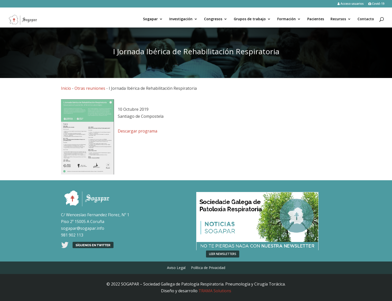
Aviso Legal (176, 268)
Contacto (366, 19)
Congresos (213, 19)
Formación (286, 19)
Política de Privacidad (208, 268)
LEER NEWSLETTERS (222, 254)
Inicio (66, 88)
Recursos (338, 19)
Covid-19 (376, 4)
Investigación (180, 19)
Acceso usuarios (351, 4)
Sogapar (150, 19)
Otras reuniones (89, 88)
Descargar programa (137, 131)
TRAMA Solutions (214, 291)
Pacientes (315, 19)
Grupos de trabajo (250, 19)
